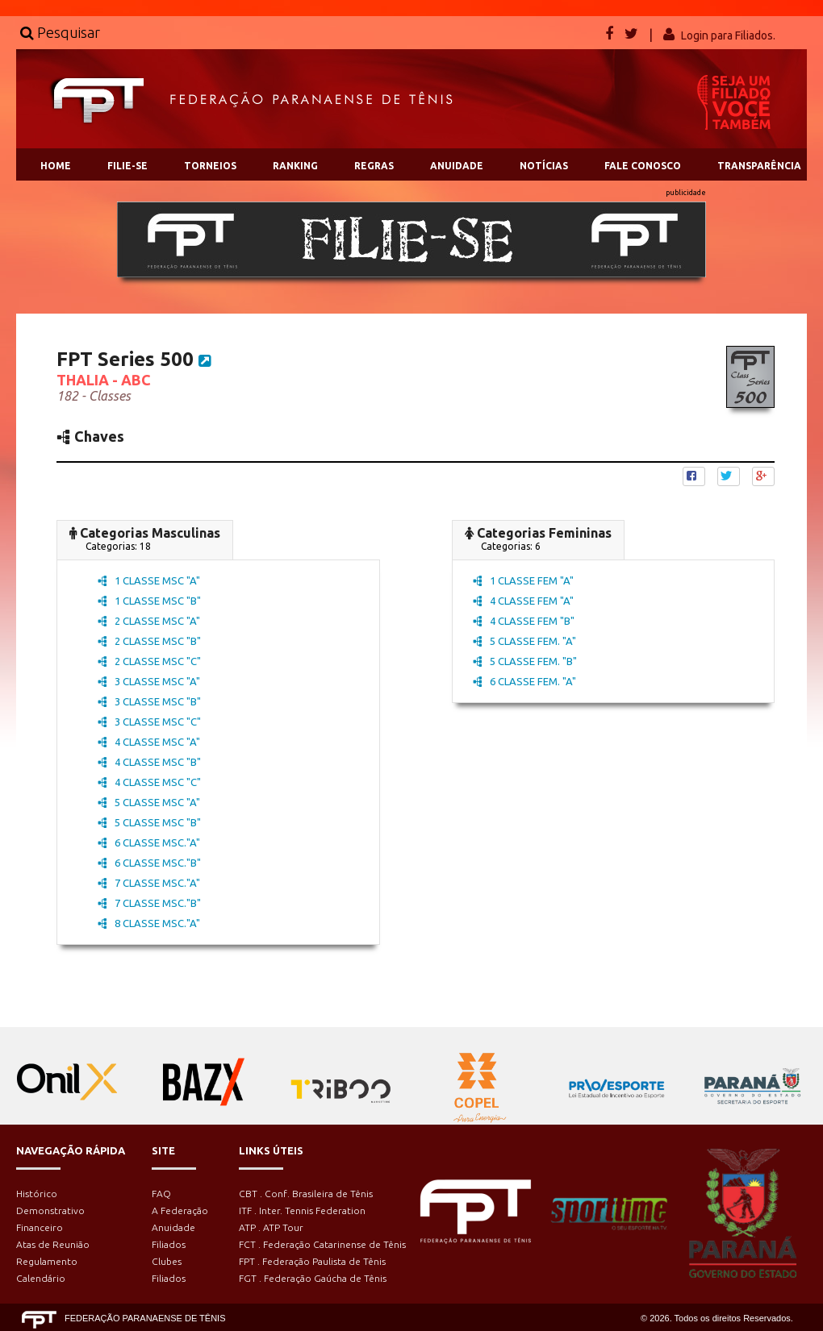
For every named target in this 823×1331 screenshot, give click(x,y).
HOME (55, 165)
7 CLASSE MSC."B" (149, 903)
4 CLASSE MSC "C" (149, 782)
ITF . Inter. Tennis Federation (302, 1210)
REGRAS (374, 165)
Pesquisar (60, 32)
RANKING (295, 165)
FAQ (161, 1193)
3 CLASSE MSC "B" (149, 701)
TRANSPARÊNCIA (759, 165)
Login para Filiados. (728, 35)
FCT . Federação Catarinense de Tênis (322, 1244)
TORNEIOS (210, 165)
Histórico (36, 1193)
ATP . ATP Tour (271, 1227)
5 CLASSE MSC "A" (149, 802)
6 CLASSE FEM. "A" (524, 681)
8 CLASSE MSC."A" (149, 923)
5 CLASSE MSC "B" (149, 822)
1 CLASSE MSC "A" (149, 580)
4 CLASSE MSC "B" (149, 761)
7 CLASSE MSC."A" (149, 882)
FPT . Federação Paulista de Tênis (312, 1261)
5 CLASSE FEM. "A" (524, 641)
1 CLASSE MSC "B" (149, 600)
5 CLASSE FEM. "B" (525, 661)
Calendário (40, 1278)
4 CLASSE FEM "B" (523, 620)
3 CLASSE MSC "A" (149, 681)
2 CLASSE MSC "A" (149, 620)
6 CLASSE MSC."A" (149, 842)
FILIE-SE (127, 165)
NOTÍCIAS (544, 165)
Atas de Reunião (53, 1244)
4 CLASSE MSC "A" (149, 741)
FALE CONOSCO (642, 165)
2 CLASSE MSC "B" (149, 641)
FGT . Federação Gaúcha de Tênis (312, 1278)
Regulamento (46, 1261)
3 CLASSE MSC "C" (149, 721)
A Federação (180, 1210)
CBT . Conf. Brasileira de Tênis (306, 1193)
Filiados (169, 1244)
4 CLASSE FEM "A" (523, 600)
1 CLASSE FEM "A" (523, 580)
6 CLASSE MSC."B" (149, 862)
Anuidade (173, 1227)
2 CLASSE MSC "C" (149, 661)
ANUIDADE (456, 165)
